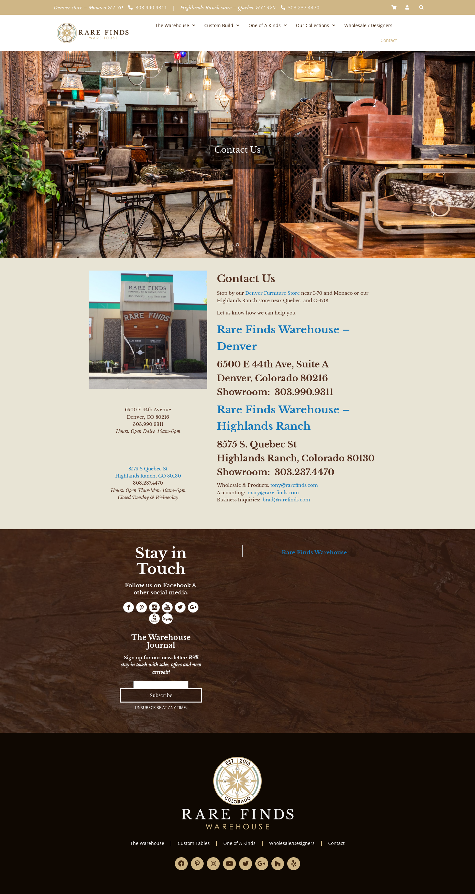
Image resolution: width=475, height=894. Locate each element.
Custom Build (221, 25)
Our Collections (315, 25)
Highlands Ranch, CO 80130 (148, 476)
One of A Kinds (267, 25)
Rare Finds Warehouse (314, 552)
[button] (421, 7)
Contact (388, 40)
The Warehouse (175, 25)
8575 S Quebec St (147, 469)
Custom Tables (194, 843)
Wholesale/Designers (292, 843)
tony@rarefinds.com (294, 485)
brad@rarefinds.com (286, 500)
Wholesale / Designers (368, 25)
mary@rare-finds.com (273, 493)
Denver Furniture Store (272, 293)
